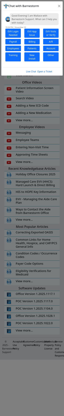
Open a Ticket (44, 71)
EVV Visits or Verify (51, 33)
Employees (13, 48)
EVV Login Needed (13, 33)
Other (51, 55)
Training (13, 55)
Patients (32, 48)
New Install (32, 57)
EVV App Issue (31, 33)
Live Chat (31, 71)
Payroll (13, 41)
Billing (32, 41)
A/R (51, 41)
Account (51, 48)
